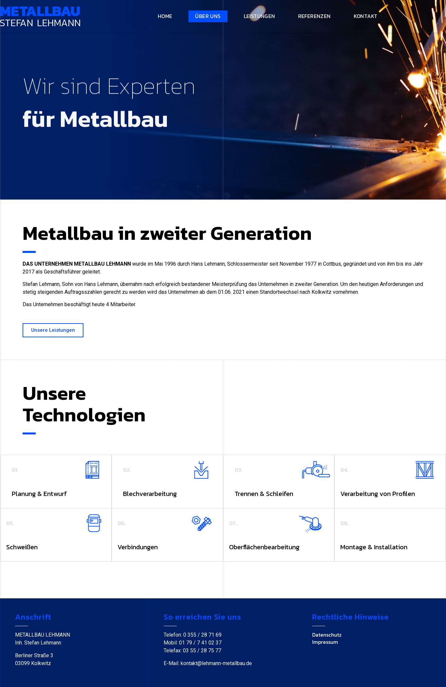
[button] (53, 330)
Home (165, 16)
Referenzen (314, 16)
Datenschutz (327, 634)
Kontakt (366, 16)
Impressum (325, 641)
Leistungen (259, 16)
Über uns (208, 16)
